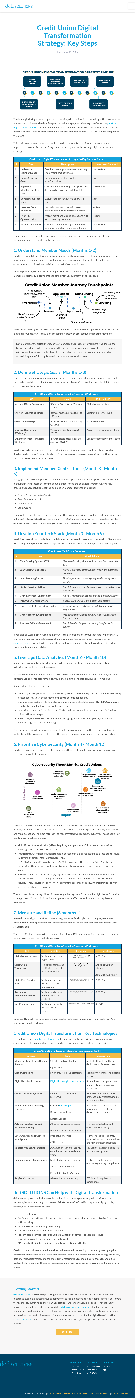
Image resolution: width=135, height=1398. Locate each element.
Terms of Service (72, 1394)
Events (73, 1376)
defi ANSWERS (93, 1366)
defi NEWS (92, 1373)
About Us (74, 1366)
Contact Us (67, 1332)
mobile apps (65, 1105)
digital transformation (47, 1038)
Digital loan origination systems (67, 1081)
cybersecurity (20, 642)
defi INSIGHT (93, 1370)
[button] (131, 6)
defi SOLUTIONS (22, 1294)
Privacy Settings (119, 1394)
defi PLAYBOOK (77, 1370)
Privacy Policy (54, 1394)
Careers (107, 1366)
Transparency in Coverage (96, 1394)
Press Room (75, 1373)
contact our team (22, 1319)
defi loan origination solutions (75, 1306)
